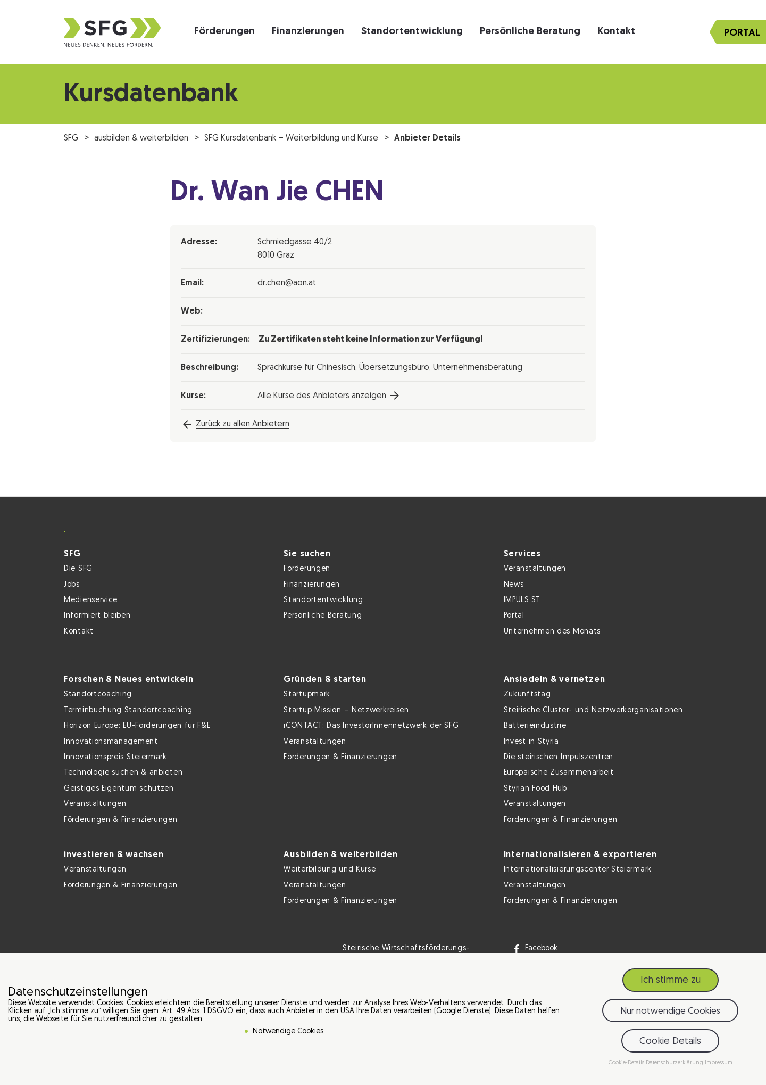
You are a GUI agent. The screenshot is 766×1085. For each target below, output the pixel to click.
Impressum (718, 1063)
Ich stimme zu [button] (670, 980)
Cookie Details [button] (670, 1042)
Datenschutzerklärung (675, 1063)
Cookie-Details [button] (627, 1063)
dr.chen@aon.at (286, 283)
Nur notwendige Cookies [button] (670, 1011)
